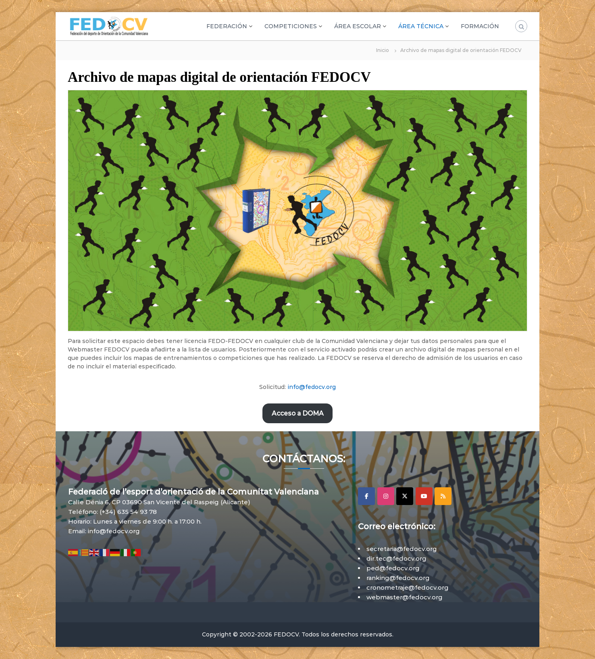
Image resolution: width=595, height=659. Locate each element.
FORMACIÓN (480, 26)
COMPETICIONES (290, 26)
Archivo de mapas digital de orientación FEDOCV (219, 77)
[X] (404, 496)
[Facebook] (366, 496)
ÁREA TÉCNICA (420, 26)
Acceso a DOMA (298, 413)
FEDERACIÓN (226, 26)
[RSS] (443, 496)
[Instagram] (385, 496)
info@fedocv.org (311, 387)
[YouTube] (424, 496)
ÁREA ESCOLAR (357, 26)
